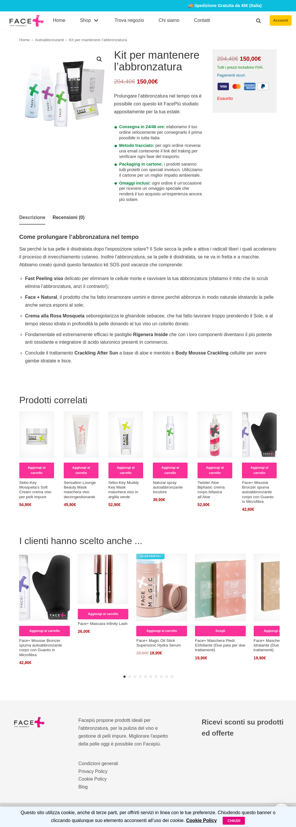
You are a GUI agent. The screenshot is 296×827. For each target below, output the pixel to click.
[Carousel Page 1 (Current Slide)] (124, 676)
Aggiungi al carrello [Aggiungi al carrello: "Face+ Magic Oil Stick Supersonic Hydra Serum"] (161, 631)
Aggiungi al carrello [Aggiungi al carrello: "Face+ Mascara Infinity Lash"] (103, 614)
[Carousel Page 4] (140, 676)
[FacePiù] (26, 20)
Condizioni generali (98, 763)
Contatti (202, 20)
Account (280, 20)
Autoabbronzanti (49, 40)
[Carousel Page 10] (172, 676)
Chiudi (233, 821)
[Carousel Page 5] (145, 676)
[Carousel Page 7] (156, 676)
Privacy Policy (93, 771)
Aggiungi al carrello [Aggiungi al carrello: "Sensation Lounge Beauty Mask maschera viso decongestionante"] (81, 470)
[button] (258, 20)
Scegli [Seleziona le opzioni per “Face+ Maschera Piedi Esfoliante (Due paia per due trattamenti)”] (220, 631)
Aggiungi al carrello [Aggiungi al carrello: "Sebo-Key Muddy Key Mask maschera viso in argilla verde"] (126, 470)
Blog (83, 787)
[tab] (32, 218)
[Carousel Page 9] (166, 676)
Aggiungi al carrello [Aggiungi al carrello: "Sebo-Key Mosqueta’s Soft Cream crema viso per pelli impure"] (37, 470)
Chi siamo (169, 20)
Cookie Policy (92, 779)
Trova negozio (129, 20)
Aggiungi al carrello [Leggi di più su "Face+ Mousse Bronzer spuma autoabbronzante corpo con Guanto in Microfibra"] (259, 470)
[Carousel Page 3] (135, 676)
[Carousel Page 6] (151, 676)
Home (59, 20)
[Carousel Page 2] (130, 676)
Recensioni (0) (68, 217)
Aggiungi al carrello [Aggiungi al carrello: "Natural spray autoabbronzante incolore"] (170, 470)
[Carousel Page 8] (161, 676)
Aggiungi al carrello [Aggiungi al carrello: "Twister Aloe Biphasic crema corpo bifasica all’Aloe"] (215, 470)
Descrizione (32, 217)
